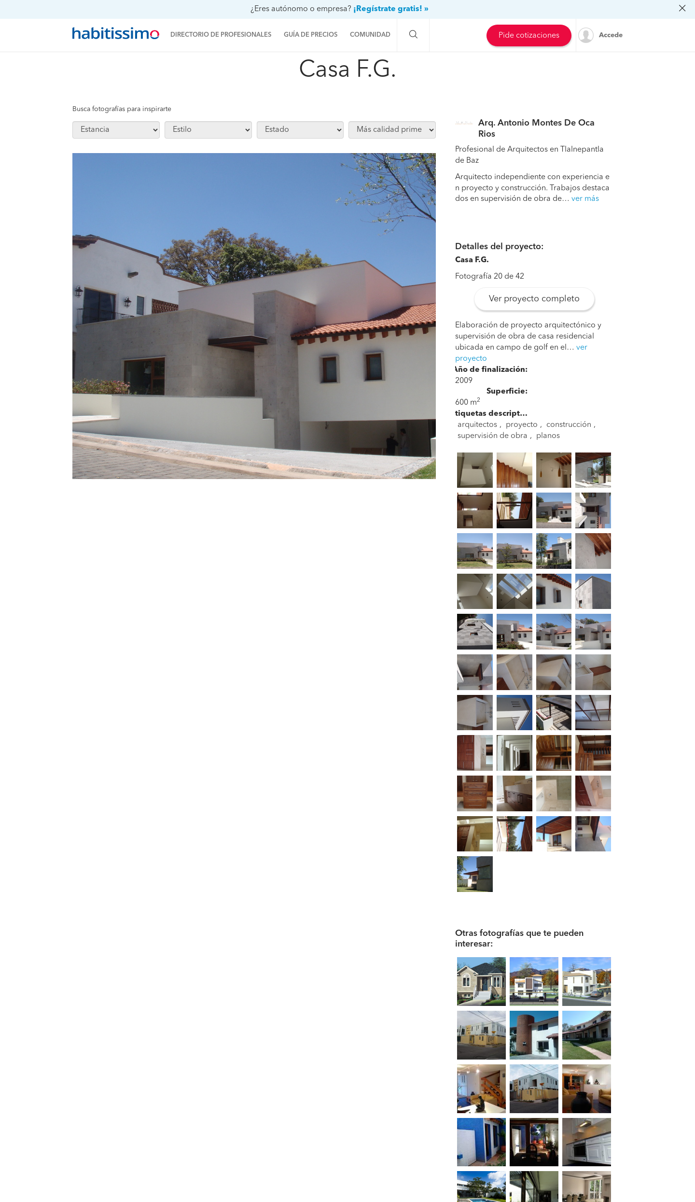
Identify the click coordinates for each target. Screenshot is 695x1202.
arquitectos (477, 425)
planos (548, 436)
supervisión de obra (493, 436)
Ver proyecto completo (534, 299)
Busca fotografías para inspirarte (121, 109)
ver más (585, 199)
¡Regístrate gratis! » (391, 9)
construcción (568, 425)
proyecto (522, 425)
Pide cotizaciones (529, 36)
